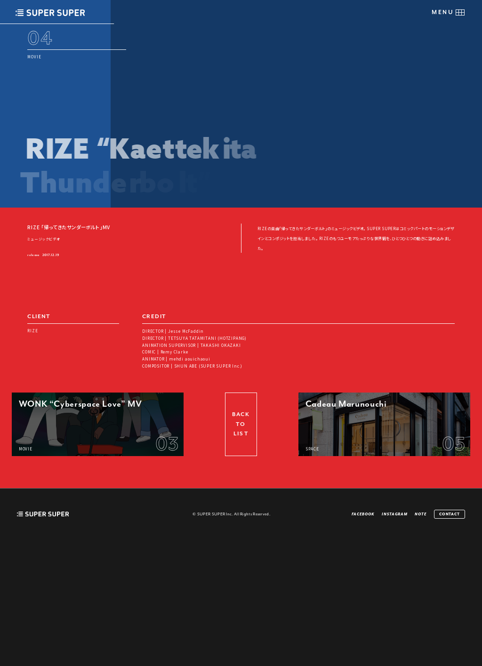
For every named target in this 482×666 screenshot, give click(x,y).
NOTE (421, 640)
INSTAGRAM (395, 640)
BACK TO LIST (241, 550)
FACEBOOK (363, 640)
